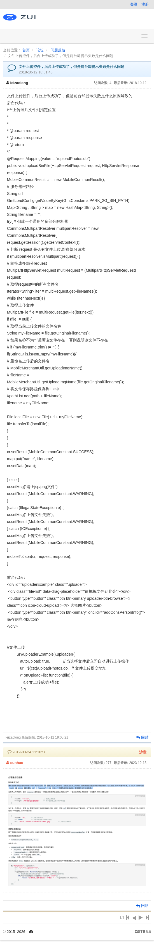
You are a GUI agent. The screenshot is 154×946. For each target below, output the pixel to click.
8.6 (143, 932)
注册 (145, 4)
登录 (133, 4)
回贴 (142, 737)
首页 (26, 50)
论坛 (40, 50)
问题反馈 (58, 50)
